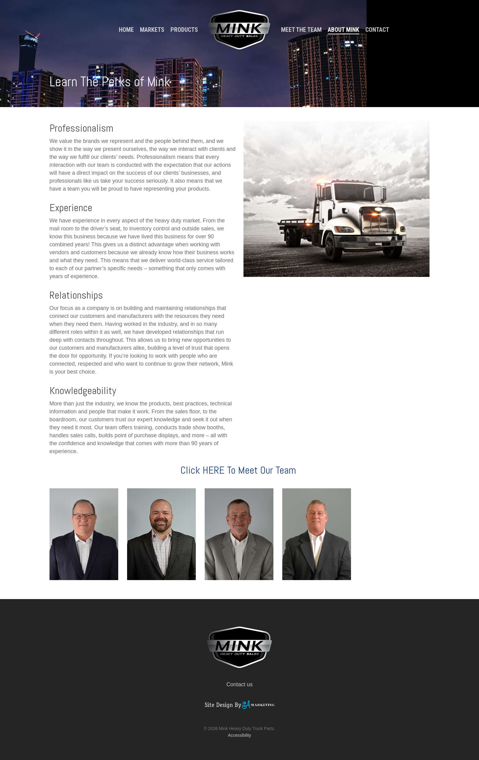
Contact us (239, 684)
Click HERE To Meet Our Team (239, 470)
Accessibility (239, 735)
